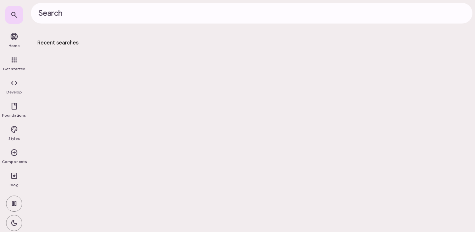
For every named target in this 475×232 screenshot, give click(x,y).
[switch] (14, 203)
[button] (14, 87)
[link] (14, 15)
